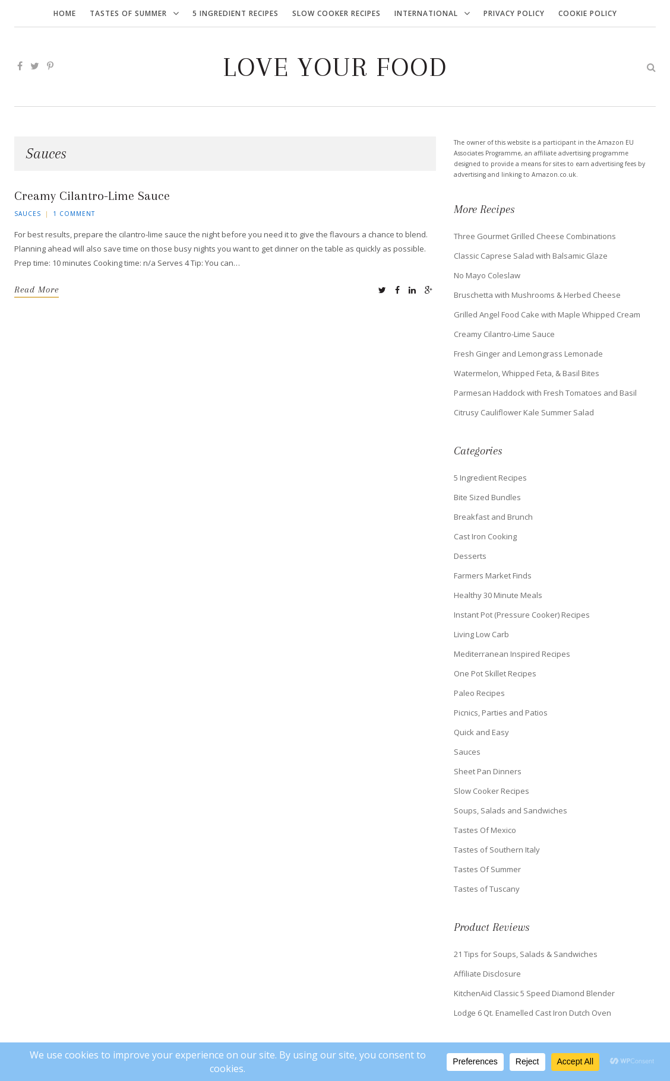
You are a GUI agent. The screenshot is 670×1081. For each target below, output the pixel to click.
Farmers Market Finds (493, 575)
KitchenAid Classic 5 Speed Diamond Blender (534, 993)
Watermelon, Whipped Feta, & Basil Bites (526, 373)
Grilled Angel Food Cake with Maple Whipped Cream (547, 314)
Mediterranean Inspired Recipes (512, 653)
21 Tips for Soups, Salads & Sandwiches (526, 954)
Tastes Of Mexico (485, 830)
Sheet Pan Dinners (488, 771)
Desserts (470, 556)
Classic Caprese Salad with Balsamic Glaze (531, 255)
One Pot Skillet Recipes (495, 673)
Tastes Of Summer (128, 13)
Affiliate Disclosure (487, 973)
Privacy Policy (514, 13)
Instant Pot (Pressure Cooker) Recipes (522, 614)
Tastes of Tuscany (487, 888)
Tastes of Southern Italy (497, 849)
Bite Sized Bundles (487, 497)
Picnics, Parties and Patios (501, 712)
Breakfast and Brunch (493, 516)
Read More (36, 289)
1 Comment (74, 213)
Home (64, 13)
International (426, 13)
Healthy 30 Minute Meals (498, 595)
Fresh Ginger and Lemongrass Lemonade (528, 353)
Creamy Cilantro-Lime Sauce (92, 196)
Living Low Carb (481, 634)
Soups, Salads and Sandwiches (510, 810)
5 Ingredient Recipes (235, 13)
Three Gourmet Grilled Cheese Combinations (535, 236)
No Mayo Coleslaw (487, 275)
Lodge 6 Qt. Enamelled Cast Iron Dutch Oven (532, 1012)
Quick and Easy (481, 732)
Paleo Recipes (479, 693)
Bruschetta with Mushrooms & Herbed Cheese (537, 295)
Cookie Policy (587, 13)
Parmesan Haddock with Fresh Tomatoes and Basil (545, 392)
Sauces (27, 213)
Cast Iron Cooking (485, 536)
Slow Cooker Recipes (336, 13)
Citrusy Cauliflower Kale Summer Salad (524, 412)
